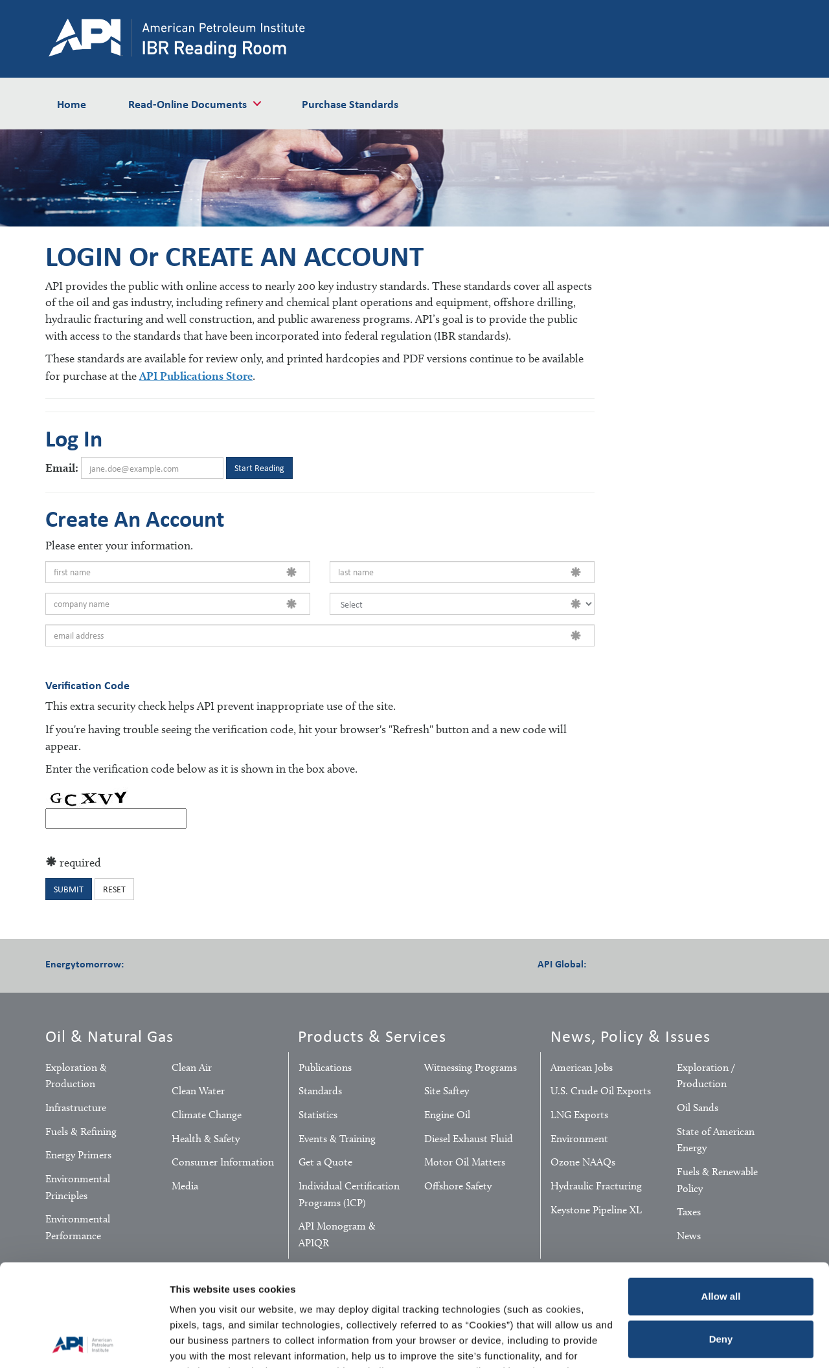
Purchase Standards (350, 103)
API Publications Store (196, 375)
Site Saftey (446, 1091)
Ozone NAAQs (583, 1162)
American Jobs (582, 1067)
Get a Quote (325, 1162)
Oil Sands (697, 1107)
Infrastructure (75, 1107)
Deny (721, 1242)
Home (71, 103)
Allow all (721, 1200)
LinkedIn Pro (680, 963)
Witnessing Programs (470, 1067)
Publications (325, 1067)
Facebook (148, 963)
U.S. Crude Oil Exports (601, 1091)
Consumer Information (223, 1162)
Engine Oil (447, 1115)
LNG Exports (579, 1115)
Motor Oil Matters (464, 1162)
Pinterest (218, 963)
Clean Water (198, 1091)
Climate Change (207, 1115)
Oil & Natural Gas (109, 1035)
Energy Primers (78, 1155)
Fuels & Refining (81, 1131)
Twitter (183, 963)
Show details (200, 1342)
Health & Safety (206, 1138)
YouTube (253, 963)
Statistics (318, 1115)
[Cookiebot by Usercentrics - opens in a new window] (84, 1342)
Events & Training (337, 1138)
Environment (579, 1138)
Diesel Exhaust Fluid (468, 1138)
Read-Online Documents (187, 103)
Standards (320, 1091)
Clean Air (192, 1067)
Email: (61, 467)
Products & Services (372, 1035)
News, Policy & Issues (630, 1035)
